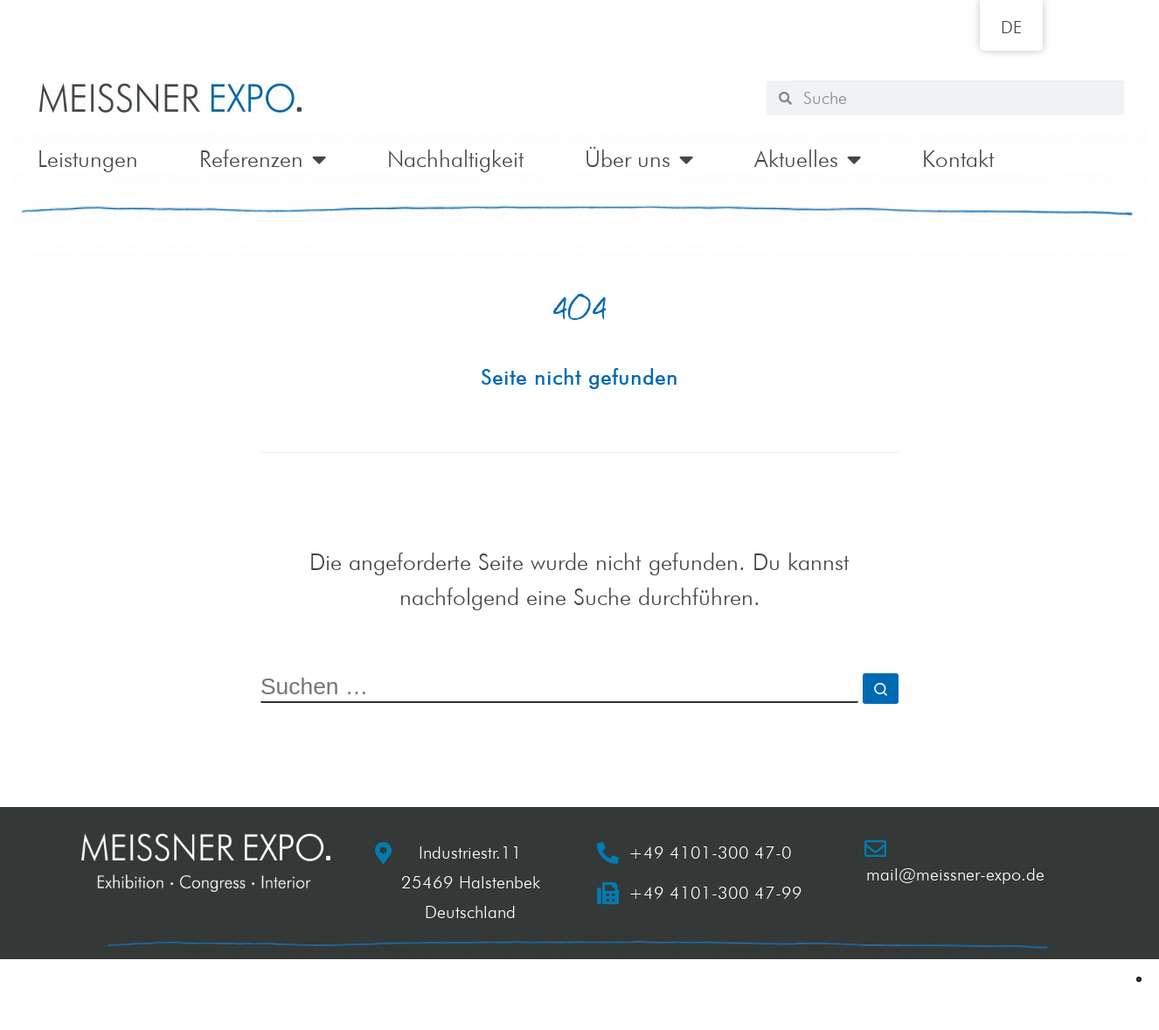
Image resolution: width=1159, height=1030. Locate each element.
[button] (1139, 979)
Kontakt (958, 158)
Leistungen (88, 158)
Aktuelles (807, 159)
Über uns (639, 159)
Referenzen (262, 159)
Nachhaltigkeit (455, 158)
